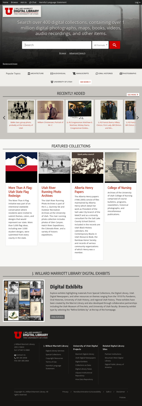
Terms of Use (51, 362)
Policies (122, 397)
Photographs (128, 73)
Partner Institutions (113, 354)
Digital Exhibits (81, 361)
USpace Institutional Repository (83, 374)
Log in (138, 2)
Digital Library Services (55, 350)
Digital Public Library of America (114, 365)
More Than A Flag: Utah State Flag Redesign (20, 192)
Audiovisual (58, 73)
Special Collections (53, 354)
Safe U (108, 391)
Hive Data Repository (84, 379)
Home (5, 2)
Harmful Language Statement (52, 2)
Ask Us (24, 2)
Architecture (36, 73)
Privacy (65, 391)
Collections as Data (83, 365)
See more (84, 82)
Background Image (10, 64)
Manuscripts (81, 73)
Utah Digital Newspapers (85, 358)
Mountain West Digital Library (114, 359)
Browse (14, 2)
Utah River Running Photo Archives (51, 192)
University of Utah (61, 81)
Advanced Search (77, 53)
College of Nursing (119, 188)
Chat (32, 2)
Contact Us (19, 355)
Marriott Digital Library (84, 354)
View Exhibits (57, 317)
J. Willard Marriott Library (24, 344)
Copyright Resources (54, 358)
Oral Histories (104, 73)
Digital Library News (83, 369)
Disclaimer (120, 391)
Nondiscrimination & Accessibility (87, 391)
